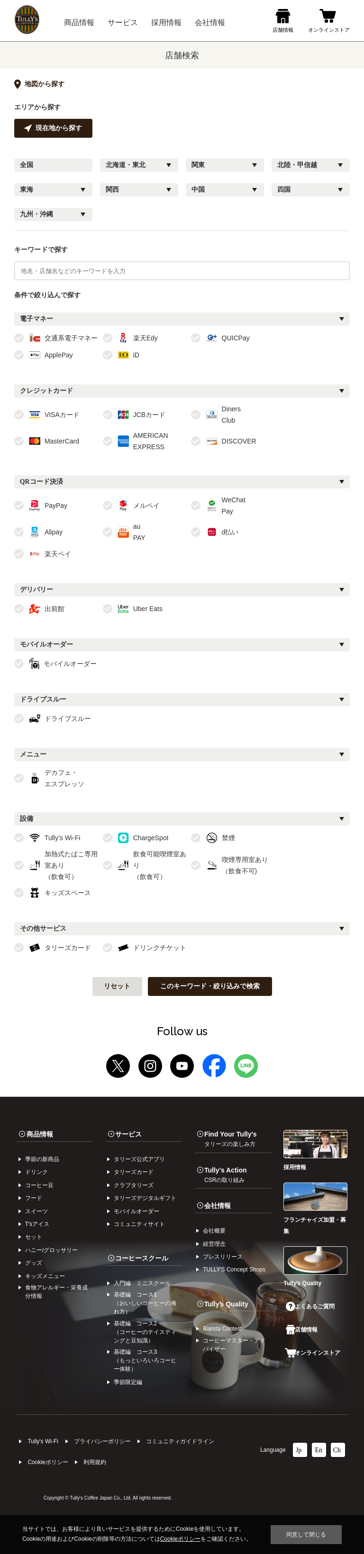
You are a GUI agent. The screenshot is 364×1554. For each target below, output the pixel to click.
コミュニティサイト (139, 1224)
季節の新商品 (42, 1159)
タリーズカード (134, 1172)
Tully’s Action (225, 1174)
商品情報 (40, 1134)
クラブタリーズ (134, 1185)
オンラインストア (312, 1353)
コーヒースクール (141, 1258)
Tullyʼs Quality (226, 1304)
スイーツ (36, 1211)
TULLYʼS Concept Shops (234, 1269)
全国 (26, 165)
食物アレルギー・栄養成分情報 (56, 1291)
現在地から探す (53, 128)
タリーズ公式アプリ (139, 1159)
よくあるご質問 (310, 1306)
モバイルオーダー (136, 1211)
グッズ (33, 1263)
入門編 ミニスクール (142, 1283)
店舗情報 (301, 1329)
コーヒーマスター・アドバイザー (234, 1344)
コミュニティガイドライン (180, 1441)
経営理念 (214, 1244)
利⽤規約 (94, 1462)
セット (33, 1237)
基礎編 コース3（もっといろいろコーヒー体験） (145, 1360)
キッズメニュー (45, 1276)
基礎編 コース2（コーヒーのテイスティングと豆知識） (145, 1332)
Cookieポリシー (47, 1462)
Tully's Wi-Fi (42, 1441)
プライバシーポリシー (102, 1441)
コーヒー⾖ (39, 1185)
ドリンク (36, 1172)
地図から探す (39, 84)
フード (33, 1198)
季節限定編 (128, 1382)
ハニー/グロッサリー (51, 1250)
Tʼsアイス (37, 1224)
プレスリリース (223, 1256)
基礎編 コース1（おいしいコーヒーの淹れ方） (145, 1303)
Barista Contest (222, 1328)
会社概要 (214, 1230)
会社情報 (217, 1205)
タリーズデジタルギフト (145, 1198)
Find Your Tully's (230, 1138)
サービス (128, 1134)
